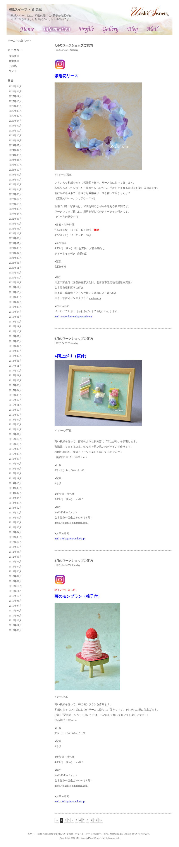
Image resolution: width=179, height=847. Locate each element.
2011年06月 (15, 610)
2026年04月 (15, 86)
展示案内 (14, 56)
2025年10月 (15, 101)
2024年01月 (15, 159)
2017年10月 (15, 370)
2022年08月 (15, 208)
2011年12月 (15, 586)
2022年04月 (15, 213)
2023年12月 (15, 164)
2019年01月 (15, 316)
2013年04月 (15, 532)
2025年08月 (15, 110)
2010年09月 (15, 630)
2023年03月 (15, 194)
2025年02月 (15, 125)
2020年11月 (15, 267)
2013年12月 (15, 507)
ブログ (132, 29)
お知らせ (23, 40)
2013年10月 (15, 512)
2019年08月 (15, 297)
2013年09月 (15, 517)
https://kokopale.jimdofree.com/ (71, 522)
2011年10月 (15, 595)
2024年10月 (15, 135)
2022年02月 (15, 223)
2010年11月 (15, 625)
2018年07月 (15, 336)
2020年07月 (15, 277)
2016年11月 (15, 404)
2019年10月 (15, 292)
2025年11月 (15, 96)
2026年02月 (15, 91)
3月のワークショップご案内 (74, 560)
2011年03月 (15, 615)
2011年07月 (15, 605)
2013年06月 (15, 522)
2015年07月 (15, 458)
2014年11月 (15, 478)
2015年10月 (15, 444)
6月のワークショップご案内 (74, 338)
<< (57, 820)
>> (100, 820)
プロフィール (86, 29)
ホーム (11, 40)
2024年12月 (15, 130)
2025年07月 (15, 115)
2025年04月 (15, 120)
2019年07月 (15, 302)
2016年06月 (15, 424)
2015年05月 (15, 468)
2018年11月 (15, 326)
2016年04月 (15, 429)
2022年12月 (15, 199)
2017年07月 (15, 380)
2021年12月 (15, 233)
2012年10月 (15, 546)
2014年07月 (15, 493)
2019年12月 (15, 287)
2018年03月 (15, 350)
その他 (13, 65)
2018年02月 (15, 355)
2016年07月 (15, 419)
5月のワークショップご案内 (74, 45)
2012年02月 (15, 576)
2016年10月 (15, 409)
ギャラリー (110, 29)
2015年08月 (15, 453)
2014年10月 (15, 483)
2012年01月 (15, 581)
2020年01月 (15, 282)
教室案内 (14, 61)
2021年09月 (15, 238)
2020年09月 (15, 272)
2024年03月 (15, 155)
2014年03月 (15, 502)
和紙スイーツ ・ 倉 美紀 (25, 9)
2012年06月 (15, 556)
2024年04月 (15, 150)
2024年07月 (15, 145)
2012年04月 (15, 566)
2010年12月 (15, 620)
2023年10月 (15, 169)
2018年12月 (15, 321)
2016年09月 (15, 414)
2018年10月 (15, 331)
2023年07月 (15, 179)
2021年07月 (15, 243)
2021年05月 (15, 248)
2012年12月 (15, 542)
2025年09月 (15, 106)
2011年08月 (15, 600)
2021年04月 (15, 253)
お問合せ (152, 29)
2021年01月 (15, 262)
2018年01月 (15, 360)
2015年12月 (15, 439)
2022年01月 (15, 228)
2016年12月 (15, 399)
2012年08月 (15, 551)
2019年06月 (15, 306)
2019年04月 (15, 311)
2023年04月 (15, 189)
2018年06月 (15, 341)
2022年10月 (15, 204)
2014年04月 (15, 497)
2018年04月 (15, 346)
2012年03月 (15, 571)
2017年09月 (15, 375)
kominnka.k (95, 298)
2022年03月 (15, 218)
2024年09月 (15, 140)
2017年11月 (15, 365)
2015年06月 (15, 463)
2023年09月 (15, 174)
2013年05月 (15, 527)
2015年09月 (15, 448)
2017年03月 (15, 395)
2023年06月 (15, 184)
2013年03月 (15, 537)
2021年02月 (15, 257)
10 (95, 820)
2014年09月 (15, 488)
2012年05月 (15, 561)
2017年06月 (15, 385)
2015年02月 (15, 473)
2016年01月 (15, 434)
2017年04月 (15, 390)
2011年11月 (15, 591)
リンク (13, 70)
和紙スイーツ (27, 29)
